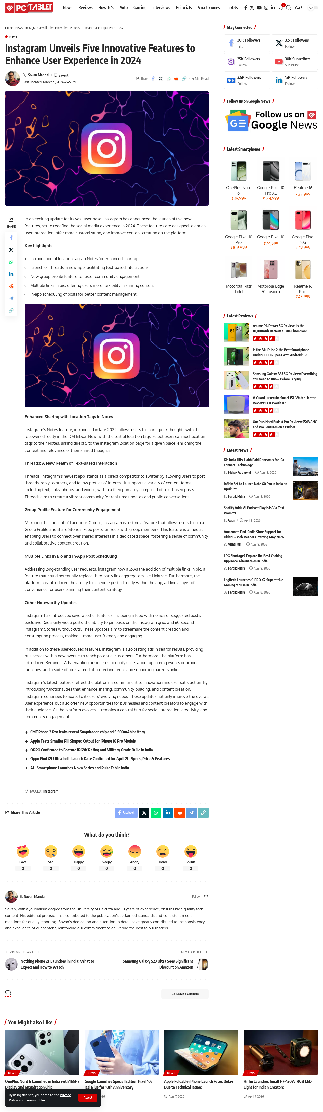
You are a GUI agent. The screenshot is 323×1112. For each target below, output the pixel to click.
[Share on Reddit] (176, 79)
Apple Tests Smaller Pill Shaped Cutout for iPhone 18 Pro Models (83, 741)
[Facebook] (245, 8)
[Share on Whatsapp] (168, 79)
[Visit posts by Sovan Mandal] (12, 78)
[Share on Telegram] (11, 298)
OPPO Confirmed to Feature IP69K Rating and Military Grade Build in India (91, 749)
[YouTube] (259, 8)
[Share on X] (160, 79)
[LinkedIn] (273, 8)
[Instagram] (266, 8)
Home (9, 28)
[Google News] (247, 80)
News (19, 28)
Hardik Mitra (236, 496)
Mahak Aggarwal (239, 472)
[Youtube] (295, 61)
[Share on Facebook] (152, 79)
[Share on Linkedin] (11, 274)
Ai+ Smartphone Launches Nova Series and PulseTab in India (79, 767)
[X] (251, 8)
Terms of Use (35, 1100)
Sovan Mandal (38, 74)
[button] (87, 1098)
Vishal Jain (235, 544)
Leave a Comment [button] (185, 994)
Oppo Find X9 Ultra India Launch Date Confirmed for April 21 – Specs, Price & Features (100, 758)
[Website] (206, 896)
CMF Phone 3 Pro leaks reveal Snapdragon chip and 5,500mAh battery (87, 731)
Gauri (231, 520)
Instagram (34, 682)
